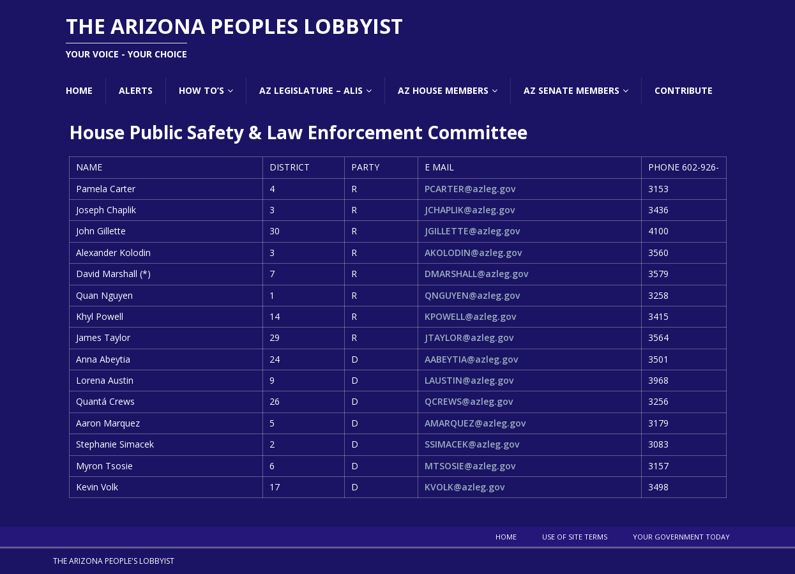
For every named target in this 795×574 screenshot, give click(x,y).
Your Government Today (681, 536)
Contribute (684, 90)
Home (79, 90)
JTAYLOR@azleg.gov (469, 337)
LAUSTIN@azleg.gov (469, 380)
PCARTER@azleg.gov (470, 189)
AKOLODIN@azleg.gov (473, 252)
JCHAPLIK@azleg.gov (470, 210)
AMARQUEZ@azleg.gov (475, 423)
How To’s (201, 90)
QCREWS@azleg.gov (469, 401)
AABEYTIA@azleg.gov (471, 359)
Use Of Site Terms (574, 536)
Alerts (136, 90)
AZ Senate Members (571, 90)
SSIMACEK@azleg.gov (472, 444)
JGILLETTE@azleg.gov (472, 231)
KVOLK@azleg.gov (464, 487)
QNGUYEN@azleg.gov (472, 295)
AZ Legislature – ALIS (311, 90)
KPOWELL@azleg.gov (470, 316)
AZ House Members (443, 90)
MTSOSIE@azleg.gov (470, 466)
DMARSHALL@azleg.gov (476, 274)
